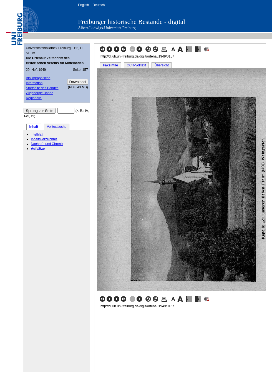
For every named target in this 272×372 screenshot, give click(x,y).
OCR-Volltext (136, 65)
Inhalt (33, 127)
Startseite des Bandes (42, 88)
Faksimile (110, 65)
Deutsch (98, 5)
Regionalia (34, 98)
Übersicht (162, 65)
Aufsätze (38, 149)
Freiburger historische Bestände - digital (131, 21)
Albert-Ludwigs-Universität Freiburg (107, 28)
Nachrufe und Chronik (47, 144)
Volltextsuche (57, 127)
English (83, 5)
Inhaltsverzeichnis (44, 139)
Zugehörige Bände (39, 93)
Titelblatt (37, 134)
